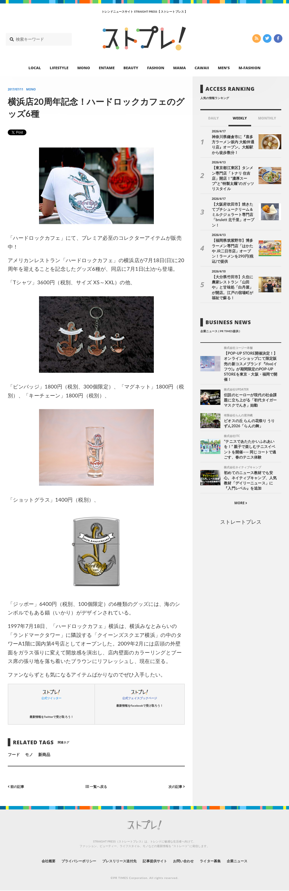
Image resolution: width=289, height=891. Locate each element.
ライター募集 (221, 860)
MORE (240, 478)
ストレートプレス (240, 497)
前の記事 (17, 786)
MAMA (179, 67)
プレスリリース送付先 (115, 860)
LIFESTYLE (59, 67)
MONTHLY (267, 118)
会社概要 (32, 860)
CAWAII (202, 67)
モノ (29, 754)
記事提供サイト (156, 860)
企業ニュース (252, 860)
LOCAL (34, 67)
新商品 (44, 754)
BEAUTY (130, 67)
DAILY (213, 118)
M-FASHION (249, 67)
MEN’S (224, 67)
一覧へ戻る (96, 786)
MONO (83, 67)
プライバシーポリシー (68, 860)
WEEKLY (240, 118)
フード (14, 754)
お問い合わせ (190, 860)
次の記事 (175, 786)
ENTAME (107, 67)
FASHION (155, 67)
